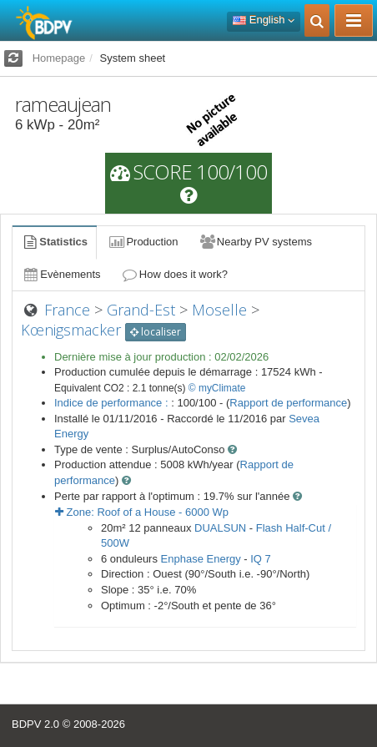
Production (143, 241)
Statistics (54, 241)
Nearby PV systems (255, 241)
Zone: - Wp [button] (142, 512)
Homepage (59, 58)
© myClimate (217, 388)
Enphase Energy (201, 559)
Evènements (61, 274)
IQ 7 (260, 559)
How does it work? (175, 274)
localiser (155, 332)
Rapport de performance (288, 402)
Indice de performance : (112, 402)
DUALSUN (220, 528)
